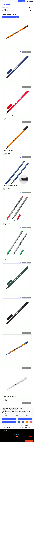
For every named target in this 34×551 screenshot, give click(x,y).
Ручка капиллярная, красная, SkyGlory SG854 (9, 279)
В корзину (26, 61)
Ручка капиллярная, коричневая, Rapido (8, 54)
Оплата (28, 522)
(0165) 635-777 (27, 534)
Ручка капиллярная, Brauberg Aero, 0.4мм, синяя (9, 99)
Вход (27, 1)
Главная (6, 522)
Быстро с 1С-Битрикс (28, 549)
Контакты (27, 525)
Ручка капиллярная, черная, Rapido (8, 189)
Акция (8, 17)
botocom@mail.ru (10, 534)
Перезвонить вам (21, 1)
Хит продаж (12, 17)
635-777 (5, 10)
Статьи (17, 522)
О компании (6, 525)
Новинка (3, 17)
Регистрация (31, 1)
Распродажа (17, 17)
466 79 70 (5, 9)
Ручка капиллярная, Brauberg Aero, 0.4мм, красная (10, 144)
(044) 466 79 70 (12, 536)
